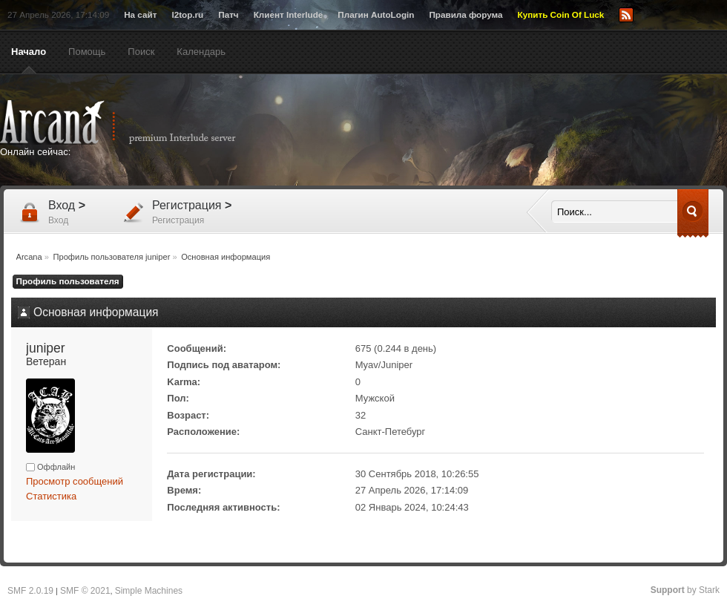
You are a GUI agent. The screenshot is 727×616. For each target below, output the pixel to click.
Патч (228, 14)
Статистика (51, 496)
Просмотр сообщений (74, 481)
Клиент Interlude (288, 14)
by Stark (685, 590)
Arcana (133, 122)
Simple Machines (148, 591)
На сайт (140, 14)
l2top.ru (187, 14)
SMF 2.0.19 (30, 591)
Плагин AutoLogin (376, 14)
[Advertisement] (395, 155)
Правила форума (465, 14)
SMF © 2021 (85, 591)
